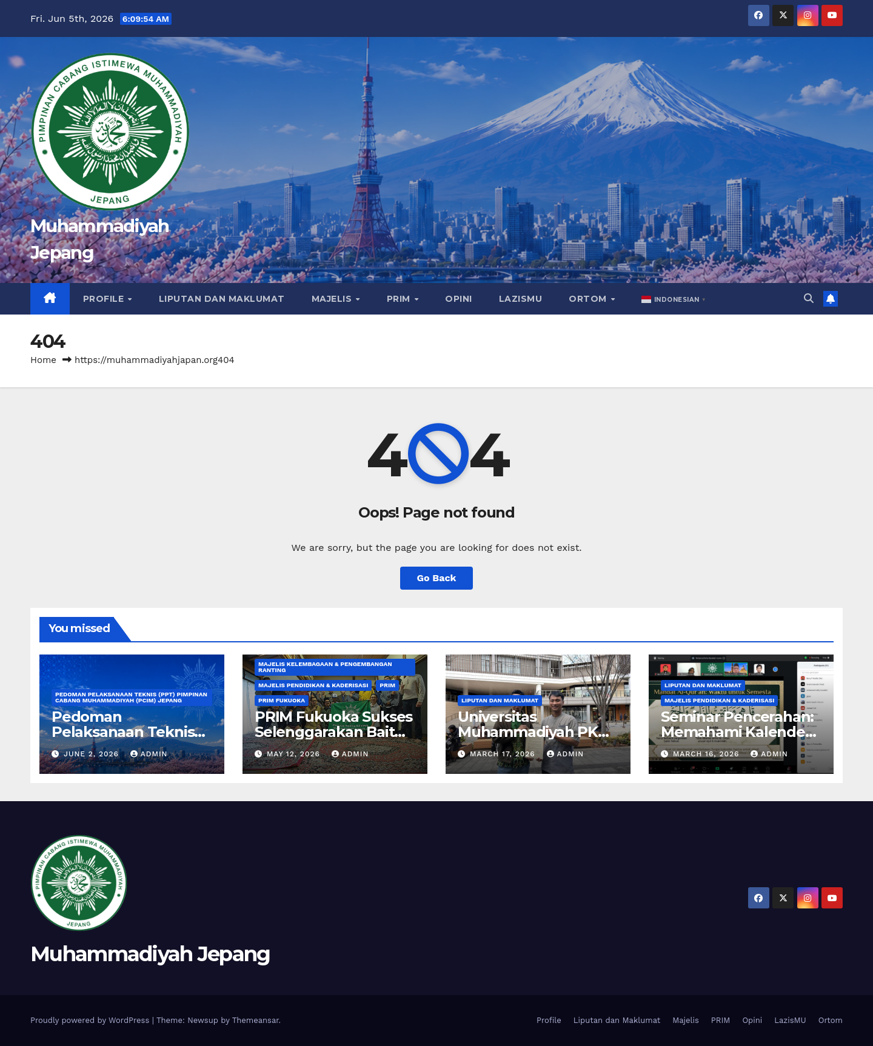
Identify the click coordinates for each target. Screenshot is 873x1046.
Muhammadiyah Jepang (150, 954)
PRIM (400, 298)
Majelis (333, 298)
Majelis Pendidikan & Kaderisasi (313, 685)
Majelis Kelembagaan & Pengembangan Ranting (325, 667)
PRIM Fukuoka (281, 700)
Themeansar (255, 1020)
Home (43, 360)
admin (149, 754)
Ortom (589, 298)
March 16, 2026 (707, 754)
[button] (674, 299)
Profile (105, 298)
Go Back (437, 578)
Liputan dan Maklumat (222, 298)
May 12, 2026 (295, 754)
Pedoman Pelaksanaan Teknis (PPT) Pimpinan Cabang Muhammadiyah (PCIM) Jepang (131, 697)
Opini (458, 298)
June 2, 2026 (93, 754)
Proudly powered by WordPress (91, 1020)
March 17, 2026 (504, 754)
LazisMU (521, 298)
